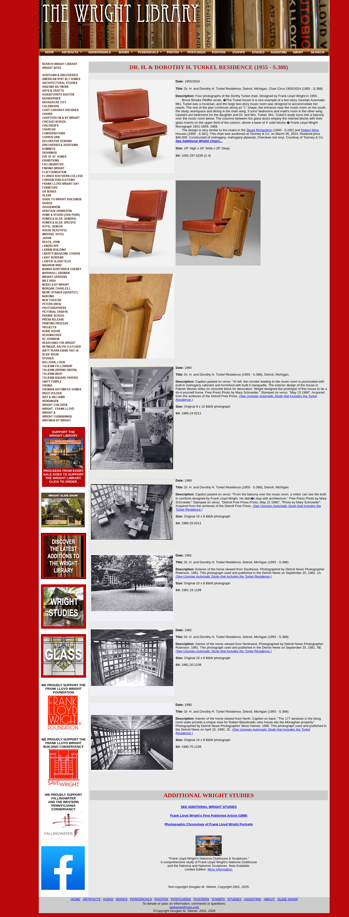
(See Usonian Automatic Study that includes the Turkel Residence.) (224, 576)
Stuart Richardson (259, 130)
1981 (188, 555)
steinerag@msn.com (184, 907)
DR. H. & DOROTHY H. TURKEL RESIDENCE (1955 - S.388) (208, 67)
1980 (188, 368)
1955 (188, 81)
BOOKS (121, 899)
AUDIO (108, 899)
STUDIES (235, 899)
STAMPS (218, 899)
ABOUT (269, 899)
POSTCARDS (181, 899)
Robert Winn (310, 130)
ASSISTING (252, 899)
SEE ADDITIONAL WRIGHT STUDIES (209, 807)
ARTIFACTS (92, 899)
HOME (75, 899)
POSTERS (201, 899)
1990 (188, 705)
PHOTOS (161, 899)
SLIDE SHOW (288, 899)
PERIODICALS (141, 899)
